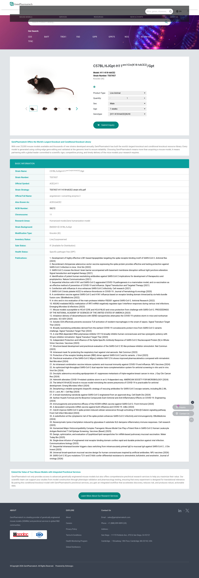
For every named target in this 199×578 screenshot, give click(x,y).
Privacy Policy (71, 529)
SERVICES (67, 11)
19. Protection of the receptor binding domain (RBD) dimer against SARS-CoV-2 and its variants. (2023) (99, 355)
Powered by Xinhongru (64, 566)
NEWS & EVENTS (134, 11)
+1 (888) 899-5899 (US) (117, 523)
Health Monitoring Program (76, 541)
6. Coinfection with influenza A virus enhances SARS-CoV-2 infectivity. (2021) (90, 288)
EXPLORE (71, 510)
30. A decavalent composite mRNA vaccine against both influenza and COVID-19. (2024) (92, 407)
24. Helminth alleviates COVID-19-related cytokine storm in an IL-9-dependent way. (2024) (109, 379)
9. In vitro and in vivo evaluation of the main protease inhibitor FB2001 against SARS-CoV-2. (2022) (102, 300)
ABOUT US (169, 11)
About (68, 517)
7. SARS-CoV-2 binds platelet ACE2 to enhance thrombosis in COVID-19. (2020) (101, 291)
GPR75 (112, 37)
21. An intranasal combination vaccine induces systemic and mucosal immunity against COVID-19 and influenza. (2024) (110, 364)
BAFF (46, 37)
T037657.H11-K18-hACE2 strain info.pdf (68, 190)
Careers (69, 523)
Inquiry (181, 407)
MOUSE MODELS (33, 11)
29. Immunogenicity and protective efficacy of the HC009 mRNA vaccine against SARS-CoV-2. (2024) (102, 404)
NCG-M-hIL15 (146, 37)
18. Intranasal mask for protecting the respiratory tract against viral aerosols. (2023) (93, 352)
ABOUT (13, 510)
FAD (78, 37)
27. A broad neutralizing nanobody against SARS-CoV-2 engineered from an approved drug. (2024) (100, 395)
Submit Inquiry (106, 125)
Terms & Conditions (73, 535)
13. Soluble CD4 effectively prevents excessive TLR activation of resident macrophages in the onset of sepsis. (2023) (110, 323)
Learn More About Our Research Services (99, 496)
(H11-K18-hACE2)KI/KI (120, 114)
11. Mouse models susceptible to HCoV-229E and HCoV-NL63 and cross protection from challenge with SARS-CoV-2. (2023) (109, 311)
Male (112, 103)
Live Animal (115, 93)
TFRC (30, 41)
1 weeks (113, 109)
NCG (127, 37)
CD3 (30, 37)
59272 (52, 208)
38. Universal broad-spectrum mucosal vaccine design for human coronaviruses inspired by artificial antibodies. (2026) (109, 452)
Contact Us (107, 510)
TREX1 (63, 37)
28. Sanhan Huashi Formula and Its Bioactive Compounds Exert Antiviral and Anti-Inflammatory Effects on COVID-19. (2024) (108, 399)
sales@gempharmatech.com (118, 517)
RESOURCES (99, 11)
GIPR (95, 37)
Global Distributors (73, 547)
